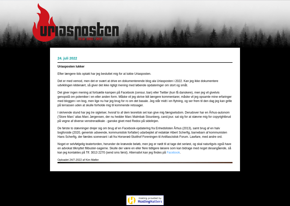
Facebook (173, 152)
